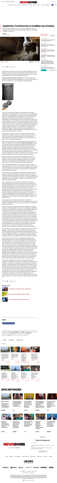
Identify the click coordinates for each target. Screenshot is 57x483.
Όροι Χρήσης (11, 456)
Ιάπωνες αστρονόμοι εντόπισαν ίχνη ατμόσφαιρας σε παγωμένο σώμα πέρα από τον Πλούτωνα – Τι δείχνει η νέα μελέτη (48, 68)
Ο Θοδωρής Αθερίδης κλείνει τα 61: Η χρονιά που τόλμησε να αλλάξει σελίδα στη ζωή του (28, 424)
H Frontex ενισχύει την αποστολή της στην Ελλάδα (19, 299)
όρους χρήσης (47, 445)
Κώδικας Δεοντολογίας (25, 456)
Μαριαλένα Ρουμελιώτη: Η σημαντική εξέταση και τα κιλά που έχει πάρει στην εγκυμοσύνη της (5, 424)
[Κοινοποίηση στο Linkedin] (11, 67)
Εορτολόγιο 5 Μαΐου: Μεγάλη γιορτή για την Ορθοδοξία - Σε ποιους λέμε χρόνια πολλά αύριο (15, 356)
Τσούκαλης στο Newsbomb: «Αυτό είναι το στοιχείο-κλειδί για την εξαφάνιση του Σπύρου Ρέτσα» (24, 375)
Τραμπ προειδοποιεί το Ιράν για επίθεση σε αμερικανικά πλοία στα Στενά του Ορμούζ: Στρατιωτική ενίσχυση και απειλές (40, 404)
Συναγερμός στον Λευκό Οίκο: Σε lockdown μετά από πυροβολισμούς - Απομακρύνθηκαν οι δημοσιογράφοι (4, 375)
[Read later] (38, 62)
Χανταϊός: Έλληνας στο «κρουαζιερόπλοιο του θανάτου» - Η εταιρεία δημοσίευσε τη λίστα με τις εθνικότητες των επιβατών (5, 356)
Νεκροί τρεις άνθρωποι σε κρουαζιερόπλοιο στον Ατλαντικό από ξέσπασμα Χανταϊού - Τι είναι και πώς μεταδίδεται (15, 375)
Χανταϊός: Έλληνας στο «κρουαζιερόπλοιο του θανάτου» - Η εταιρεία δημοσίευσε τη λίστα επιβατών (5, 404)
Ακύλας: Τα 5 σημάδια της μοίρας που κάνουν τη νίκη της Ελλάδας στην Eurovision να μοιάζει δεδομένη (51, 404)
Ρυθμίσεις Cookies (32, 456)
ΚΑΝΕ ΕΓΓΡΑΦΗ (42, 451)
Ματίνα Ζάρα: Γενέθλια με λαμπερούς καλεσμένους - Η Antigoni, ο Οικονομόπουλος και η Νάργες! (40, 425)
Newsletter (9, 334)
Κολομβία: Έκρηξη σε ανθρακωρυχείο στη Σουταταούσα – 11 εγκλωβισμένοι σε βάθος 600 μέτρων (48, 56)
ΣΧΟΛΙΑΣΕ (32, 62)
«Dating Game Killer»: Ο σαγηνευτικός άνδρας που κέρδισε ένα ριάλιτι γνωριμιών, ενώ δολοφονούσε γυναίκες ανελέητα (34, 356)
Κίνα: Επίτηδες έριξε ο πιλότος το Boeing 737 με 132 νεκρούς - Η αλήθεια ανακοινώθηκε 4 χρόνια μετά (34, 375)
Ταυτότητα (6, 456)
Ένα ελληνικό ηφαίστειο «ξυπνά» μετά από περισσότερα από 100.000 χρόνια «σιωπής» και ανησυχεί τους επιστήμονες (24, 357)
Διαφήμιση (50, 456)
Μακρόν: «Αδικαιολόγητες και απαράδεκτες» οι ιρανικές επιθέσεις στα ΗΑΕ (48, 40)
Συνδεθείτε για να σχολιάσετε (8, 323)
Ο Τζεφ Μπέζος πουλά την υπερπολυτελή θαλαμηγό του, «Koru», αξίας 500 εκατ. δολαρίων (51, 424)
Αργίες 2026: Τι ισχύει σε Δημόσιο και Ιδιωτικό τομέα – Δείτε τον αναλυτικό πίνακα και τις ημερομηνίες (48, 45)
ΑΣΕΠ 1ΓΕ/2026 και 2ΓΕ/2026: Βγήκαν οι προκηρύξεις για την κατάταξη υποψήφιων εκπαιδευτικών (48, 50)
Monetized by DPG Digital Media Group (31, 471)
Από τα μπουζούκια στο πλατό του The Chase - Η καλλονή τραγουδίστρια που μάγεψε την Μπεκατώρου (28, 404)
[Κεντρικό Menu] (55, 4)
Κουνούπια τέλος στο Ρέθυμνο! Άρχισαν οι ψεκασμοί (19, 294)
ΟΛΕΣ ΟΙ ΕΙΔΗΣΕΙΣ (53, 70)
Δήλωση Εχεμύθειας (17, 456)
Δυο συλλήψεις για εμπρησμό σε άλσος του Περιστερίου (20, 288)
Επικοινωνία (46, 456)
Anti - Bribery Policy (39, 456)
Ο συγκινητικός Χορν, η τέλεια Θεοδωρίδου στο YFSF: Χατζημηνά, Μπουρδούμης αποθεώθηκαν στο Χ (17, 404)
